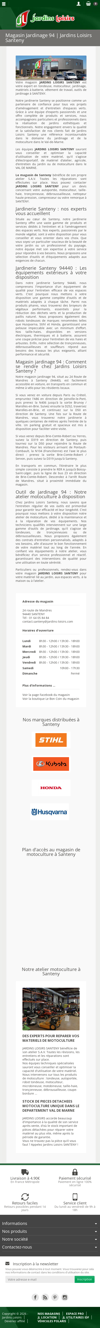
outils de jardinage (45, 528)
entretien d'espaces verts (67, 108)
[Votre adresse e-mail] (40, 1279)
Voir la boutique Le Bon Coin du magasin (50, 699)
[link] (35, 1297)
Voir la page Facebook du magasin (46, 695)
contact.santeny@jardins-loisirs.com (47, 621)
